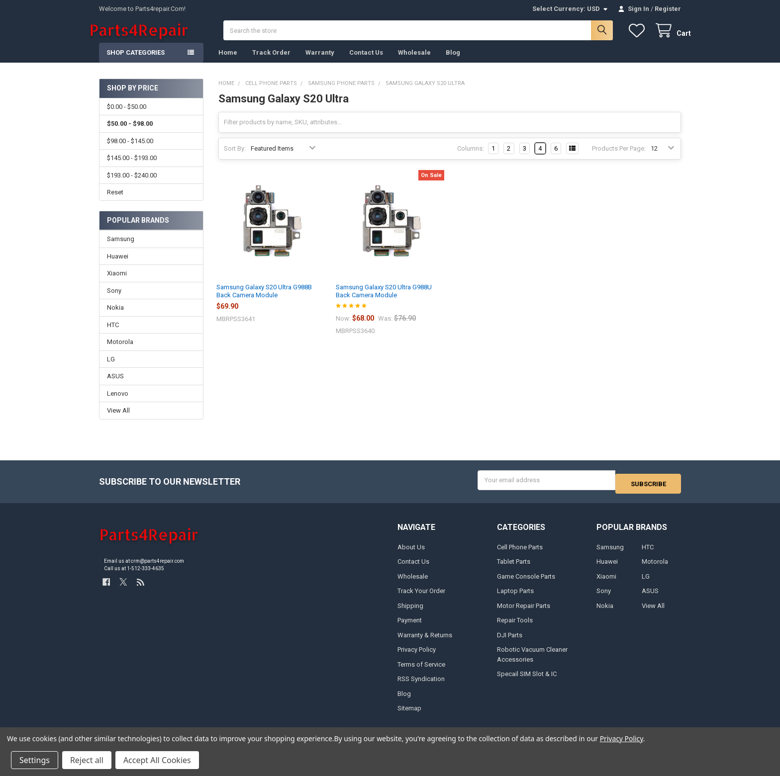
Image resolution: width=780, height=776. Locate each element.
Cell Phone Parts (520, 553)
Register (668, 8)
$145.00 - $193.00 (132, 168)
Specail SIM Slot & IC (527, 680)
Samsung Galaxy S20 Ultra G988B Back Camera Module (264, 301)
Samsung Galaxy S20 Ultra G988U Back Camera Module (384, 301)
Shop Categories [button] (135, 62)
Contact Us (366, 62)
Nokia (115, 317)
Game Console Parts (526, 583)
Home (227, 62)
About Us (411, 553)
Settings (34, 760)
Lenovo (117, 403)
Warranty (319, 62)
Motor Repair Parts (523, 611)
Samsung (120, 249)
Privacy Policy (416, 656)
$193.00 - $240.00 (132, 184)
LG (111, 369)
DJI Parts (509, 641)
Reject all (86, 760)
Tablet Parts (513, 568)
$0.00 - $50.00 (126, 116)
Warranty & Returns (424, 641)
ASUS (115, 386)
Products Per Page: (619, 158)
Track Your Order (421, 597)
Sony (114, 300)
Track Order (271, 62)
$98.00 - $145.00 (130, 151)
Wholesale (414, 62)
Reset (115, 202)
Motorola (120, 351)
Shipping (410, 611)
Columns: (470, 158)
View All (118, 420)
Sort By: (235, 158)
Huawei (117, 266)
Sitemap (409, 714)
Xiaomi (117, 283)
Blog (453, 62)
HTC (113, 335)
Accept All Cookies (157, 760)
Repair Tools (515, 626)
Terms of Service (421, 670)
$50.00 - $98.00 (130, 133)
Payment (409, 626)
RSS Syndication (421, 685)
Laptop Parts (515, 597)
